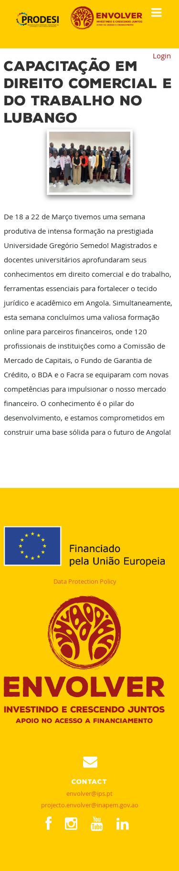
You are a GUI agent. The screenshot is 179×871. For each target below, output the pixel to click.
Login (162, 55)
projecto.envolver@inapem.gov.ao (89, 805)
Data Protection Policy (84, 581)
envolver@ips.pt (89, 793)
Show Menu (153, 13)
